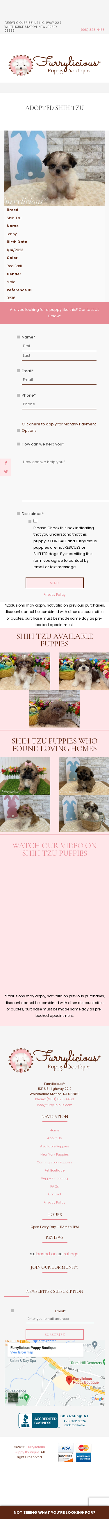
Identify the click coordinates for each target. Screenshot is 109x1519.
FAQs (54, 1186)
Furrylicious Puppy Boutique (30, 1449)
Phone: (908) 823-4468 (54, 1099)
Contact (54, 1194)
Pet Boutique (54, 1170)
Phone (29, 395)
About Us (54, 1138)
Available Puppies (54, 1146)
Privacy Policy (54, 594)
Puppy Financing (54, 1178)
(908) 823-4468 (92, 30)
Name (28, 337)
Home (54, 1130)
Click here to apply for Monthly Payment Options (59, 427)
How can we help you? (43, 444)
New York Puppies (54, 1154)
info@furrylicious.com (54, 1105)
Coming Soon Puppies (54, 1162)
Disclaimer (33, 513)
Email (27, 370)
